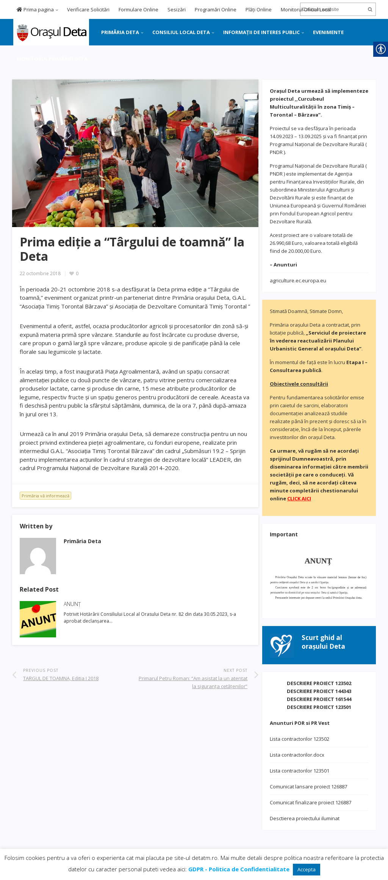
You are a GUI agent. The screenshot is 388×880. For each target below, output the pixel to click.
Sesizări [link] (176, 9)
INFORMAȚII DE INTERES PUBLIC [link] (261, 32)
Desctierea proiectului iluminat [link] (305, 818)
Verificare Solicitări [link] (88, 9)
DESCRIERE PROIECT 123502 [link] (319, 683)
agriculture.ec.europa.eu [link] (298, 280)
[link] (50, 31)
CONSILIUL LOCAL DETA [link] (181, 32)
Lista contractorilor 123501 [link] (299, 770)
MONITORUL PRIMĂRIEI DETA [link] (52, 58)
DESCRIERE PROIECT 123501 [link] (319, 707)
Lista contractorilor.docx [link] (297, 754)
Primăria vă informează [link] (45, 495)
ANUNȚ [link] (72, 603)
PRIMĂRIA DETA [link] (120, 32)
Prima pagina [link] (35, 9)
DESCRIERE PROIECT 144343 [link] (319, 691)
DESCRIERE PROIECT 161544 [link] (319, 699)
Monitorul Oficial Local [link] (306, 9)
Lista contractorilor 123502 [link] (299, 738)
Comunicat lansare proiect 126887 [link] (308, 786)
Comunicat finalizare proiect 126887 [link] (310, 802)
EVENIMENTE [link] (328, 32)
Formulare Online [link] (138, 9)
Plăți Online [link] (259, 9)
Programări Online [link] (215, 9)
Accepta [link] (306, 869)
